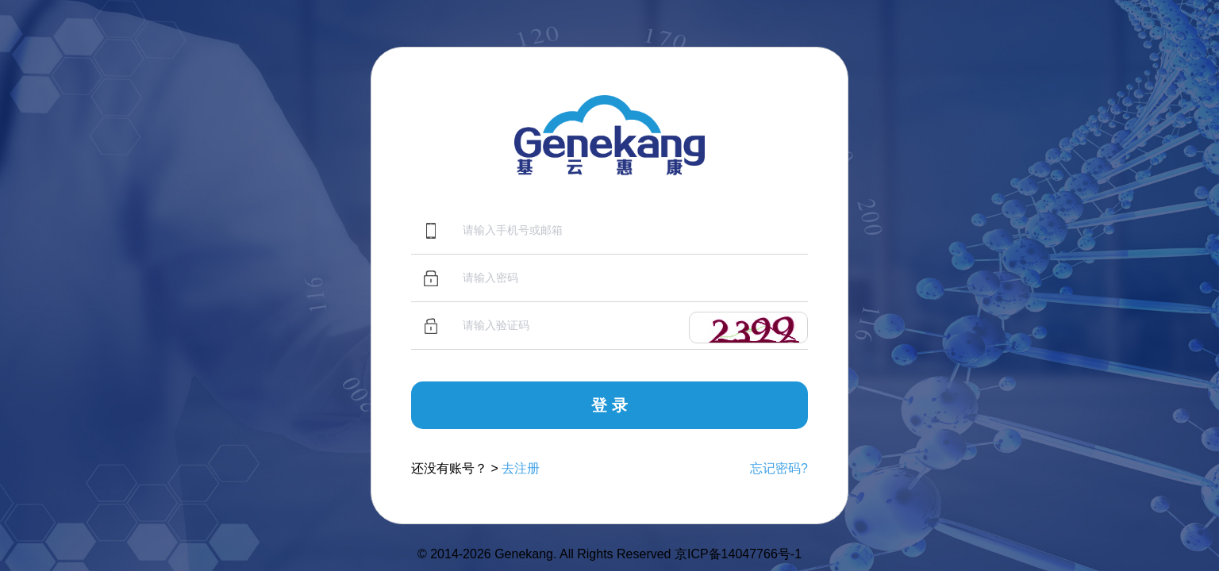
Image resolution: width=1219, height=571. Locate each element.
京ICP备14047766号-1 (738, 554)
